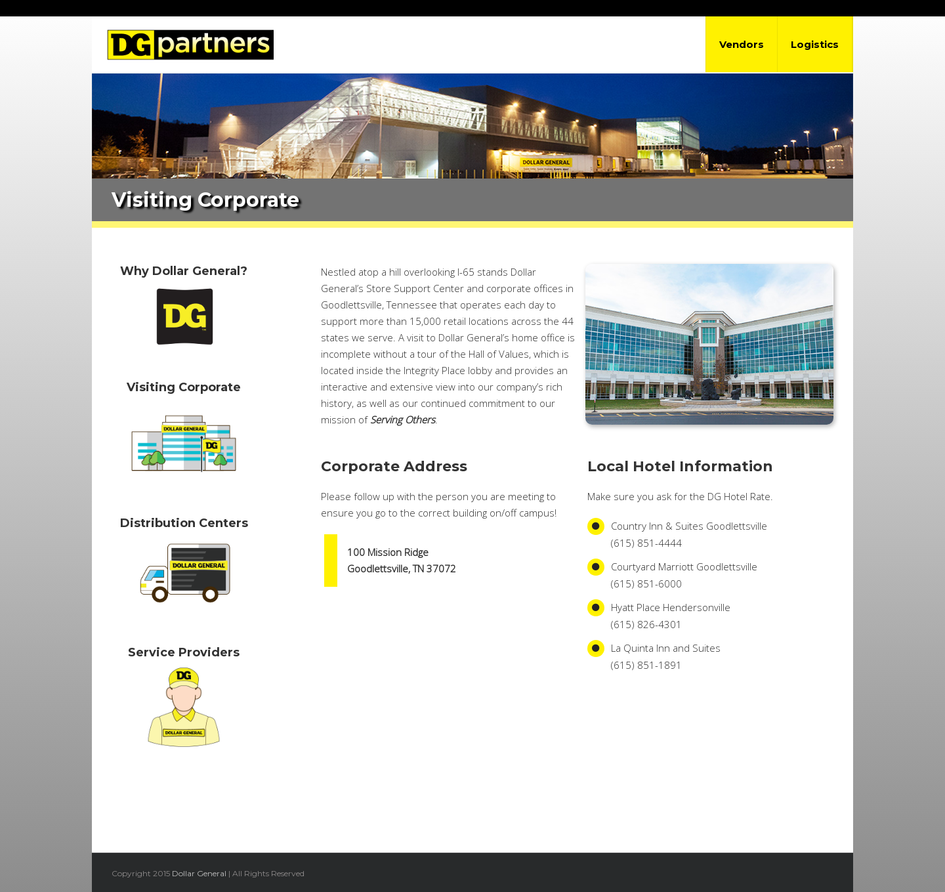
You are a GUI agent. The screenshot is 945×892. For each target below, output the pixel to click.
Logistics (815, 44)
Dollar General (199, 873)
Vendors (741, 44)
